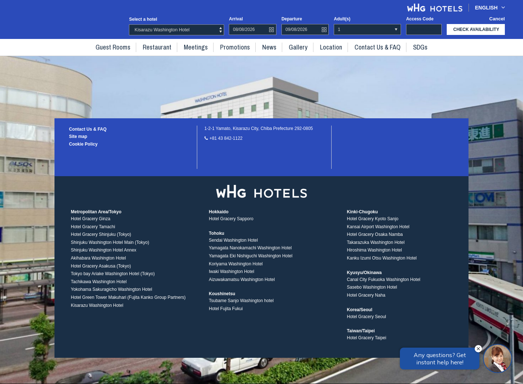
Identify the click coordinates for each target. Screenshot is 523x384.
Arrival (236, 18)
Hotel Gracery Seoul (366, 320)
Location (323, 47)
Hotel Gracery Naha (366, 299)
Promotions (237, 47)
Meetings (201, 47)
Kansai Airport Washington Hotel (378, 230)
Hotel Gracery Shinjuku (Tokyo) (101, 238)
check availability (476, 29)
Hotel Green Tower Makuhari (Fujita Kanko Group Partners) (128, 301)
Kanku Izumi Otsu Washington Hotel (382, 262)
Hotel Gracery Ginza (90, 223)
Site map (78, 136)
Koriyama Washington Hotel (236, 267)
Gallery (294, 47)
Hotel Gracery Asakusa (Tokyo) (101, 270)
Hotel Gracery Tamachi (93, 230)
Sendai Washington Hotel (233, 244)
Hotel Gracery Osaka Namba (375, 238)
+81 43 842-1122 (226, 138)
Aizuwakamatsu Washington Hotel (242, 283)
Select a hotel (143, 19)
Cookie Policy (83, 144)
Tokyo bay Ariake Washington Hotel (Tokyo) (113, 278)
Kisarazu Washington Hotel (97, 309)
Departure (291, 18)
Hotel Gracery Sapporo (231, 223)
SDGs (404, 47)
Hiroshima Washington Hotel (374, 254)
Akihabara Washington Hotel (98, 262)
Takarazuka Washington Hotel (376, 246)
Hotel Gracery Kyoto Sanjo (372, 223)
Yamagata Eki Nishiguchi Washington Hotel (250, 260)
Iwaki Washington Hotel (231, 275)
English (490, 7)
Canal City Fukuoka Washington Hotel (383, 283)
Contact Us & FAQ (365, 47)
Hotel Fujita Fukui (226, 313)
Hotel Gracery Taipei (366, 342)
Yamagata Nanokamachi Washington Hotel (250, 252)
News (268, 47)
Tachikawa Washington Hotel (99, 286)
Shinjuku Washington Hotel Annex (103, 254)
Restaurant (167, 47)
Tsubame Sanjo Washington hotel (241, 305)
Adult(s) (342, 18)
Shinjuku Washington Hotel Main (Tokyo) (110, 246)
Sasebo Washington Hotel (372, 291)
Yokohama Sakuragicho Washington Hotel (111, 293)
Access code (419, 18)
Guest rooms (127, 47)
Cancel (498, 18)
